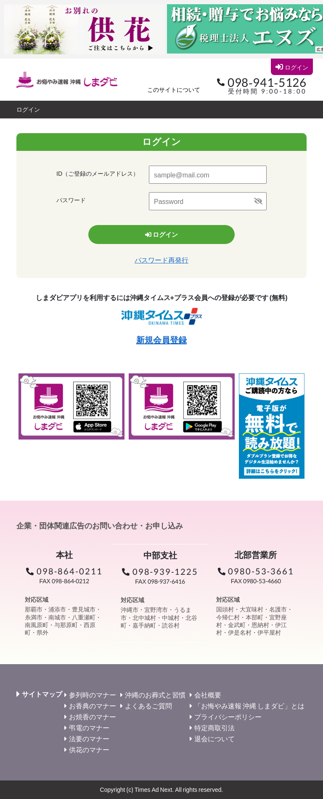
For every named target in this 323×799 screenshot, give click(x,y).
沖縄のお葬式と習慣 (155, 695)
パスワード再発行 (161, 260)
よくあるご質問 (148, 706)
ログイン (291, 67)
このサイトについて (173, 89)
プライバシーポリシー (228, 717)
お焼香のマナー (92, 717)
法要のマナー (89, 739)
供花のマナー (89, 749)
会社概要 (207, 695)
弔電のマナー (89, 728)
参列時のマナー (92, 695)
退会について (214, 739)
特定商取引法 (214, 728)
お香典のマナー (92, 706)
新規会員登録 (161, 340)
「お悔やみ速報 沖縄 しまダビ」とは (249, 706)
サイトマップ (42, 694)
